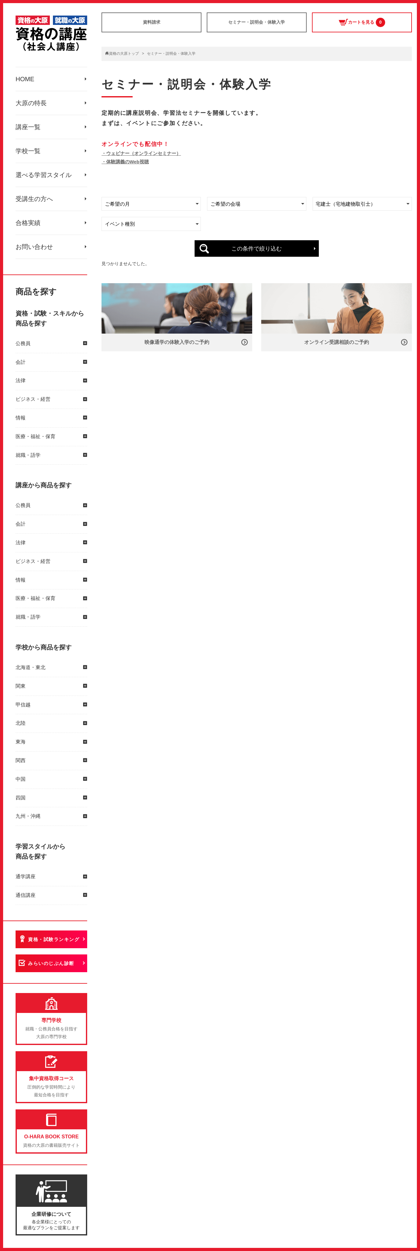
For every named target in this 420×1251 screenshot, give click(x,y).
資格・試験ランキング (53, 939)
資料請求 (151, 22)
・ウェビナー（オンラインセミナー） (141, 153)
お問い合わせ (34, 246)
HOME (25, 79)
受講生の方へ (34, 198)
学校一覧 (28, 151)
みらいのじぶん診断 (51, 963)
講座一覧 (28, 127)
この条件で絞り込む (256, 249)
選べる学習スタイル (44, 174)
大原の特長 (31, 103)
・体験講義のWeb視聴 (125, 161)
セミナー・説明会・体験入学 (256, 22)
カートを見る (362, 22)
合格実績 (28, 222)
